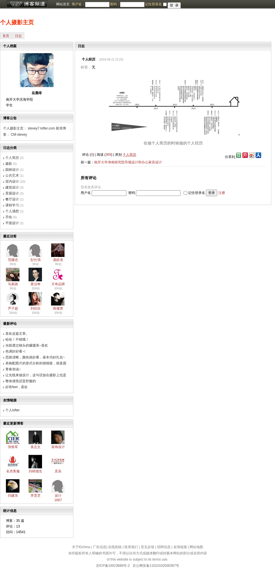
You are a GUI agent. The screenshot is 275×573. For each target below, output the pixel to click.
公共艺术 (12, 176)
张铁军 (13, 447)
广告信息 (99, 547)
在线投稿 (115, 547)
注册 (221, 193)
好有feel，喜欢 (16, 387)
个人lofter (12, 410)
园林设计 (12, 170)
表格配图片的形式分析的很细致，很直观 (35, 363)
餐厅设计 (12, 199)
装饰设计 (58, 447)
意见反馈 (147, 547)
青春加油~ (13, 369)
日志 (18, 36)
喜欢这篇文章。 (17, 334)
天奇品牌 (58, 284)
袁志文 (35, 447)
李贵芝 (35, 496)
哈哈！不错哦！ (17, 339)
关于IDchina (81, 547)
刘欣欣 (35, 308)
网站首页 (63, 4)
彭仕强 (35, 260)
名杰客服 (13, 471)
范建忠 (13, 260)
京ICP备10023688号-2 (113, 566)
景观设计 (12, 193)
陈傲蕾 (58, 308)
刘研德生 (35, 471)
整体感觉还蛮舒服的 (20, 381)
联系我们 (131, 547)
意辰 (58, 471)
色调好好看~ (15, 351)
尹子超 (13, 308)
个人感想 (12, 211)
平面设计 (12, 223)
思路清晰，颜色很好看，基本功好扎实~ (35, 357)
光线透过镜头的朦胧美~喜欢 (26, 345)
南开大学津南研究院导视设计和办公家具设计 (128, 162)
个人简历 (12, 158)
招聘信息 (164, 547)
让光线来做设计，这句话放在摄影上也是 (35, 375)
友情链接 (180, 547)
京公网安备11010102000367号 (156, 566)
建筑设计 (12, 187)
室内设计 (12, 181)
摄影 (8, 164)
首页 (6, 36)
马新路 (13, 284)
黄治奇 (35, 284)
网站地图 (196, 547)
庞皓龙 (58, 260)
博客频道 (26, 4)
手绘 (8, 217)
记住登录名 (196, 193)
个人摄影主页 (17, 22)
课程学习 (12, 205)
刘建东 (13, 496)
